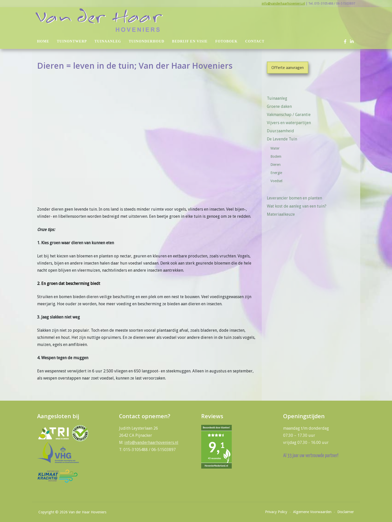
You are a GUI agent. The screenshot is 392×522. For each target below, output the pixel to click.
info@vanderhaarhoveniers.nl (283, 3)
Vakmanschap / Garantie (289, 114)
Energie (276, 173)
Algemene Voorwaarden (312, 512)
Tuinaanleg (108, 41)
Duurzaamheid (280, 130)
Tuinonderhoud (146, 41)
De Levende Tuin (284, 139)
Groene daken (279, 106)
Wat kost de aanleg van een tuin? (296, 206)
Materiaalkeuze (281, 214)
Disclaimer (345, 512)
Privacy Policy (276, 512)
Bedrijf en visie (190, 41)
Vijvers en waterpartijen (289, 122)
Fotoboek (226, 41)
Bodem (275, 156)
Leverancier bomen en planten (294, 198)
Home (43, 41)
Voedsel (276, 181)
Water (275, 148)
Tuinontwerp (72, 41)
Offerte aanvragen (287, 67)
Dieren (275, 165)
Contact (255, 41)
